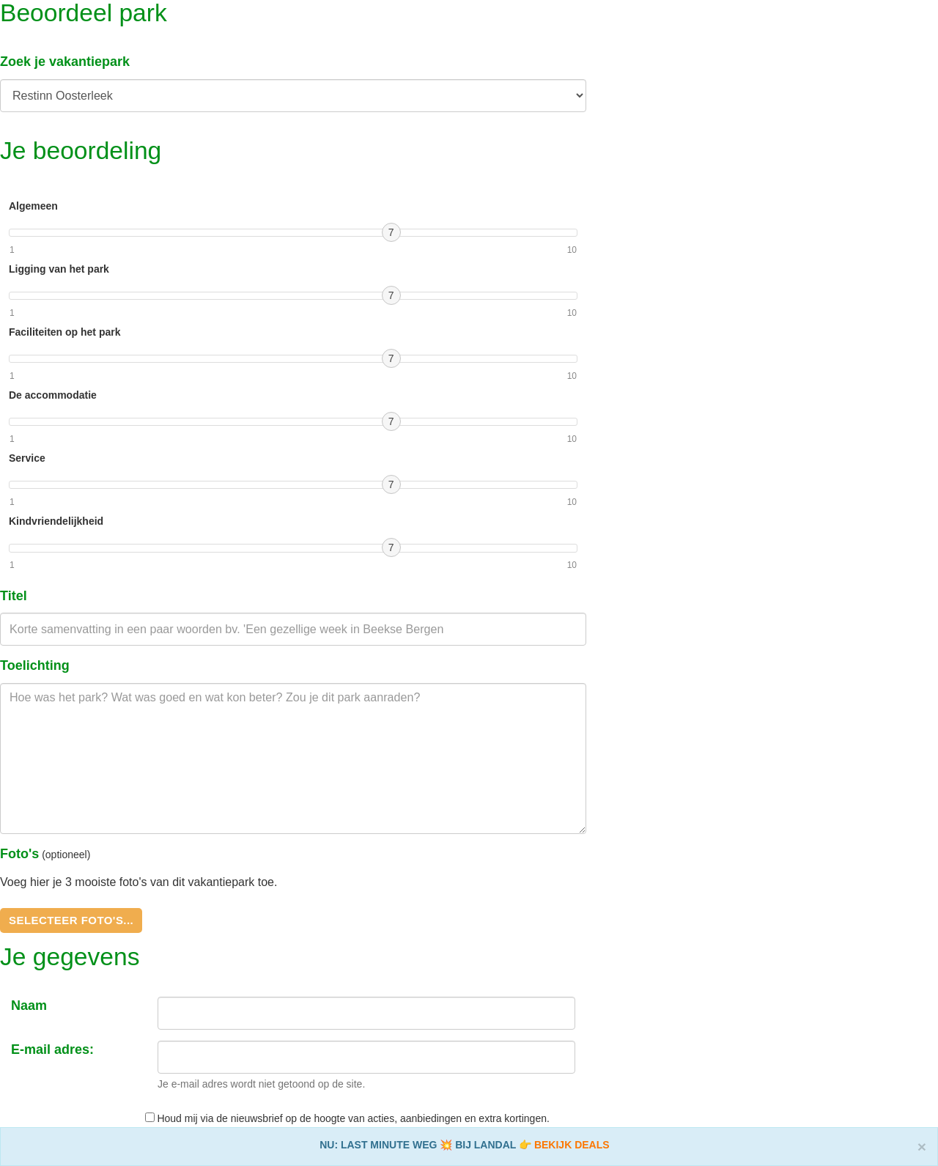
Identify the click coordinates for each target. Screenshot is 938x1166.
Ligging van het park (59, 269)
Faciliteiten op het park (64, 332)
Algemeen (33, 206)
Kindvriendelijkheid (56, 521)
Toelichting (35, 665)
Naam (29, 1005)
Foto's (19, 853)
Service (27, 458)
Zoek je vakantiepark (65, 61)
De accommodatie (53, 395)
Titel (13, 595)
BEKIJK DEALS (572, 1145)
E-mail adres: (52, 1049)
